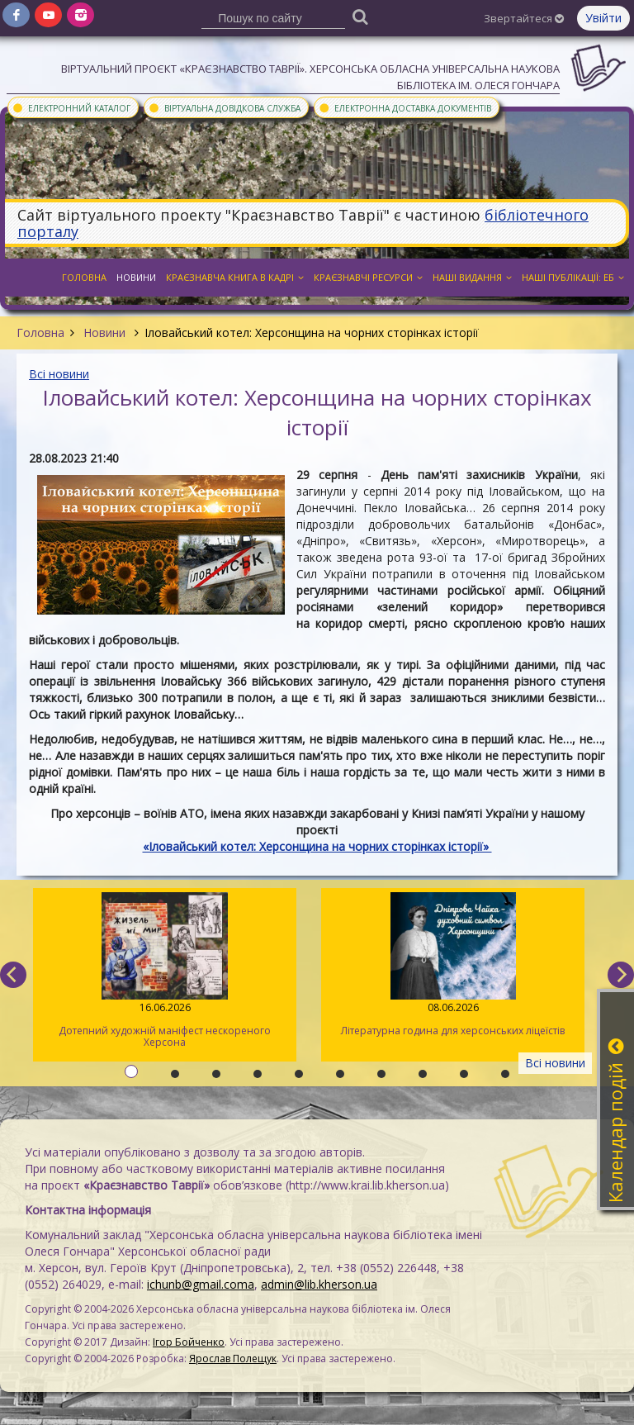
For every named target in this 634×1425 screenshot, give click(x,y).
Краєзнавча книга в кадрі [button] (235, 277)
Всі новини (59, 374)
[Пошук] (360, 16)
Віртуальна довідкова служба (224, 107)
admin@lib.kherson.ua (319, 1284)
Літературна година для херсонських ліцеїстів (452, 965)
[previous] (13, 975)
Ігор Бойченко (189, 1342)
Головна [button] (84, 277)
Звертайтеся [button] (524, 18)
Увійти (603, 18)
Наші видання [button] (472, 277)
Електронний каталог (71, 107)
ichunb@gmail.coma (200, 1284)
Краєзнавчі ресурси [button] (368, 277)
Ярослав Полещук (233, 1358)
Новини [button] (136, 277)
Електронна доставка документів (404, 107)
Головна (40, 332)
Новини (104, 332)
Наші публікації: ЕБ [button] (573, 277)
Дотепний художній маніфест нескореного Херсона (164, 970)
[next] (621, 975)
